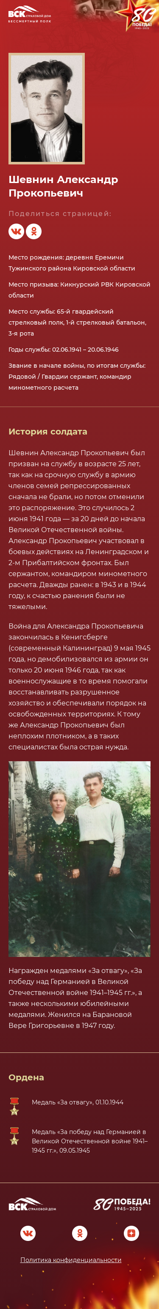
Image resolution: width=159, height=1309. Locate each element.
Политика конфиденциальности (71, 1260)
